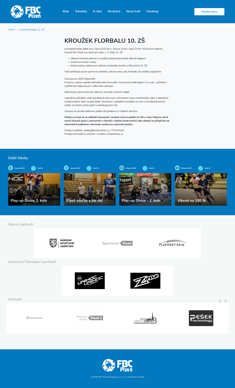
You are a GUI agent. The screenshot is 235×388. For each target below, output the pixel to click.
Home (11, 30)
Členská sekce (209, 12)
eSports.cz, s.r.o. (118, 377)
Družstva (114, 11)
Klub (66, 11)
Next (225, 301)
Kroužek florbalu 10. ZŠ (32, 30)
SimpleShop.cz (115, 134)
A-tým (97, 11)
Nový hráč (133, 11)
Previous (220, 301)
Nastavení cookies (136, 377)
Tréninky (81, 11)
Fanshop (153, 11)
